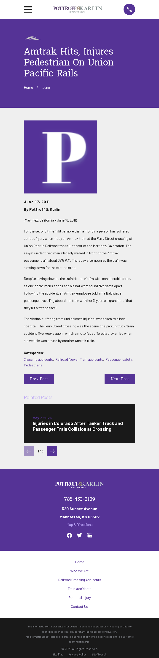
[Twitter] (79, 535)
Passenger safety (118, 359)
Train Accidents (80, 588)
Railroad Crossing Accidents (79, 579)
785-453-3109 (79, 499)
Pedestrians (33, 365)
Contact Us (79, 606)
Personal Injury (79, 597)
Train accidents (91, 359)
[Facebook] (69, 535)
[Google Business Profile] (89, 535)
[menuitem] (57, 654)
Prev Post (39, 379)
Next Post (120, 379)
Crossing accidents (38, 359)
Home (79, 562)
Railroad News (66, 359)
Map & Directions (80, 524)
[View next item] (52, 451)
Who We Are (79, 571)
